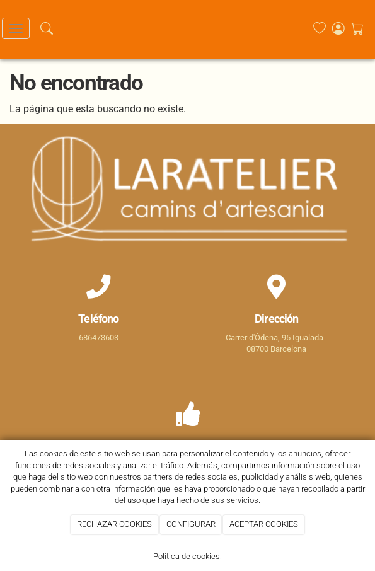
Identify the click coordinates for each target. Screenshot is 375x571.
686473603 (98, 337)
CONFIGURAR (191, 524)
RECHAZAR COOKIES (114, 524)
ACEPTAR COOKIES (263, 524)
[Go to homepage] (182, 28)
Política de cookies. (187, 556)
